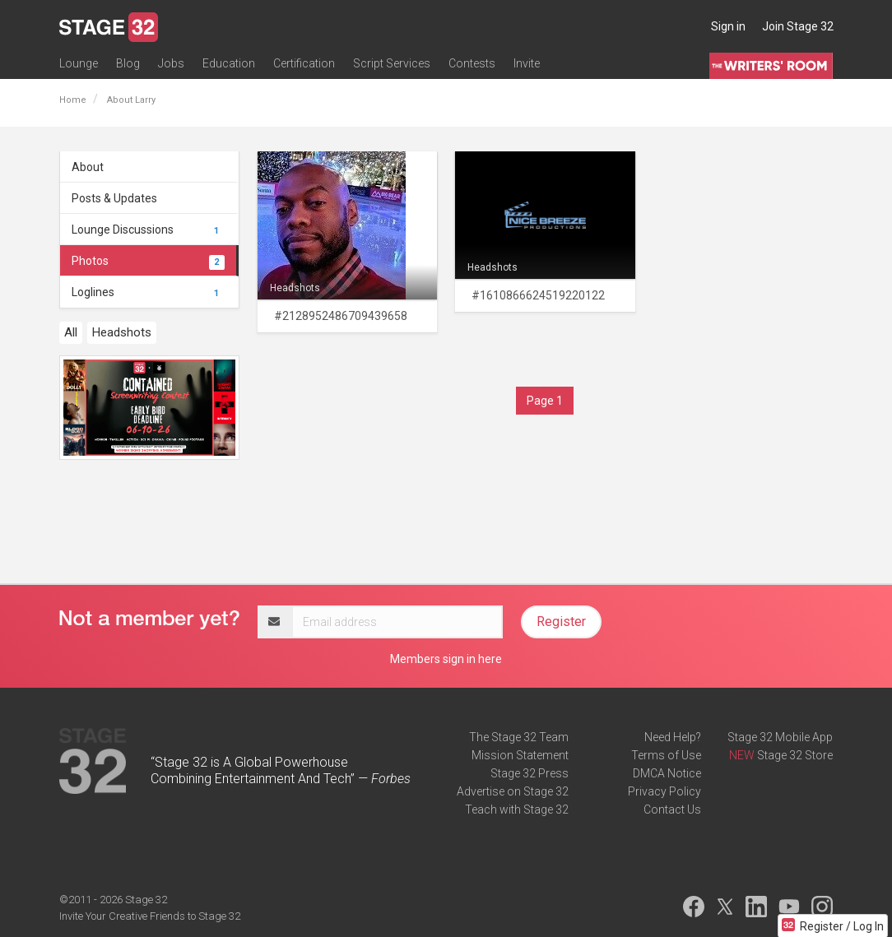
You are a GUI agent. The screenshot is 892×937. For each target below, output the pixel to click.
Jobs (171, 63)
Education (228, 63)
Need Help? (672, 737)
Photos (148, 260)
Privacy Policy (664, 791)
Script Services (391, 63)
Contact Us (672, 809)
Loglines (148, 292)
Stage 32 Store (795, 755)
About (88, 167)
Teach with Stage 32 (517, 809)
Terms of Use (666, 755)
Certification (304, 63)
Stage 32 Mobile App (780, 737)
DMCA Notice (667, 773)
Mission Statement (520, 755)
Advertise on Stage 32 (513, 791)
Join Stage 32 (798, 26)
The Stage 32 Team (519, 737)
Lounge (78, 63)
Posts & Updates (114, 198)
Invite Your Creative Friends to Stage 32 (149, 916)
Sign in (728, 26)
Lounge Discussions (148, 229)
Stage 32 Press (529, 773)
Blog (128, 63)
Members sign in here (446, 659)
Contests (471, 63)
